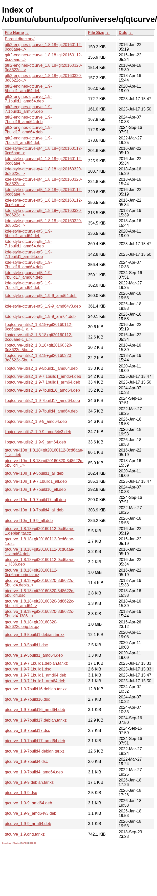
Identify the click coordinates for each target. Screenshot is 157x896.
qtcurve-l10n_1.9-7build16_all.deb (35, 489)
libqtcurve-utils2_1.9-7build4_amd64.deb (41, 411)
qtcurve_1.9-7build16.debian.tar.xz (36, 689)
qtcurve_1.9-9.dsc (21, 793)
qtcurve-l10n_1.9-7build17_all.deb (35, 500)
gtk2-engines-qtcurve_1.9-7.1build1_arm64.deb (28, 109)
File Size (96, 32)
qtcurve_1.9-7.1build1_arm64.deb (35, 681)
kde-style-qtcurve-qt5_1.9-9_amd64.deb (41, 295)
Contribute (6, 843)
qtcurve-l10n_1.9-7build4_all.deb (34, 510)
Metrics (16, 843)
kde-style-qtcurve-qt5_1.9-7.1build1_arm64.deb (28, 254)
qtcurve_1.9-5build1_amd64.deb (34, 655)
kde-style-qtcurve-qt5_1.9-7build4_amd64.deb (28, 285)
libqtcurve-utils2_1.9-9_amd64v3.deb (38, 432)
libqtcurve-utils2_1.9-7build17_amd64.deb (42, 400)
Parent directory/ (19, 39)
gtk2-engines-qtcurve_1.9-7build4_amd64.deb (28, 140)
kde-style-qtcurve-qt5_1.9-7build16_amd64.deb (28, 264)
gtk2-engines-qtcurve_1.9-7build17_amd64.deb (28, 129)
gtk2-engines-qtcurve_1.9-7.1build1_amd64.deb (28, 98)
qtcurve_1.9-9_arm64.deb (28, 824)
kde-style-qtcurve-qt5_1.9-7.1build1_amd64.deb (28, 243)
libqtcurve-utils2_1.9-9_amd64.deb (36, 421)
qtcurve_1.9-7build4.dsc (26, 761)
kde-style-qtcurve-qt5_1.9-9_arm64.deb (40, 316)
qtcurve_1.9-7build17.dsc (27, 730)
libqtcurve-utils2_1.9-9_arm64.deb (35, 442)
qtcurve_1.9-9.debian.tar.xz (29, 782)
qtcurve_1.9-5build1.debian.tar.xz (34, 634)
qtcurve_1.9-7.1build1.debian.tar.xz (36, 663)
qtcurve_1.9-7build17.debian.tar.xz (36, 720)
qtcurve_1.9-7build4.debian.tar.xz (34, 751)
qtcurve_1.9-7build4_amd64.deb (34, 772)
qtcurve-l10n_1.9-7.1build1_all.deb (36, 481)
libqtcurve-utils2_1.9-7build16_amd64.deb (42, 390)
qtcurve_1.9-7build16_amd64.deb (35, 709)
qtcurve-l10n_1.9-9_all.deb (29, 520)
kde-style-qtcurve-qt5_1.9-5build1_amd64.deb (28, 233)
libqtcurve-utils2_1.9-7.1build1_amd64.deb (43, 376)
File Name (14, 32)
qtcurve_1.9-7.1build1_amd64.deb (35, 675)
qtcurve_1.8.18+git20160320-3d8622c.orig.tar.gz (31, 624)
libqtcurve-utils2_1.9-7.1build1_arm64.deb (42, 382)
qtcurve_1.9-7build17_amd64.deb (35, 741)
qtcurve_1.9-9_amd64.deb (28, 803)
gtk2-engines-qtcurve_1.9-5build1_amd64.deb (28, 88)
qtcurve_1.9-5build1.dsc (26, 645)
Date (123, 32)
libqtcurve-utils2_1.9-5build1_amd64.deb (41, 368)
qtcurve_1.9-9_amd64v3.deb (30, 813)
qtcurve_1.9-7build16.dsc (27, 699)
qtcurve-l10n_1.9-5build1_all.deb (34, 473)
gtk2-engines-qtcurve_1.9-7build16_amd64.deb (28, 119)
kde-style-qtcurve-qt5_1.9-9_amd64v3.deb (43, 306)
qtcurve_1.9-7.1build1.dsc (28, 669)
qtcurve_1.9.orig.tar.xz (24, 834)
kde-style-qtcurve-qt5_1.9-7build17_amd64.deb (28, 275)
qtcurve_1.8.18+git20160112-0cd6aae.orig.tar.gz (31, 572)
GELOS (32, 843)
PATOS (24, 843)
